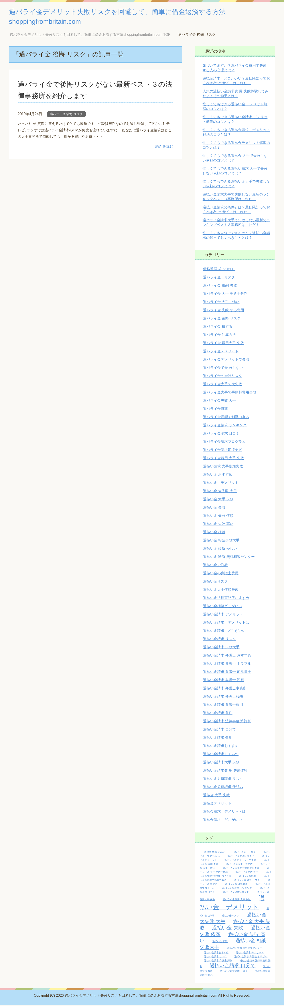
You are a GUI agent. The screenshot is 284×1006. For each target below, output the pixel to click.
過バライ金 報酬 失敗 (220, 286)
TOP (90, 36)
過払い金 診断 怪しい (220, 549)
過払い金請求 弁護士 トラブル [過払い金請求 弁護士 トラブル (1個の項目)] (250, 957)
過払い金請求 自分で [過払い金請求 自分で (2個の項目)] (232, 966)
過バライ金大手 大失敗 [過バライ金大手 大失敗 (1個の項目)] (239, 865)
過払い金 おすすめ (217, 475)
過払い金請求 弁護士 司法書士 (227, 673)
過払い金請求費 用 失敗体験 (225, 771)
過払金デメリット (217, 804)
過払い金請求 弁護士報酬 (223, 697)
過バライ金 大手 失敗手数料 (225, 295)
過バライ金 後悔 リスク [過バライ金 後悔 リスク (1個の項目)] (247, 881)
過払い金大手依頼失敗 (221, 591)
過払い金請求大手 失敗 (221, 763)
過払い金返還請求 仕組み (223, 788)
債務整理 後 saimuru (219, 270)
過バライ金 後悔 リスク (66, 115)
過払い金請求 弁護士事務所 (225, 689)
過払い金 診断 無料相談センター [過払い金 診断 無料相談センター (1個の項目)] (244, 949)
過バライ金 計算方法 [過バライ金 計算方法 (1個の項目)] (236, 885)
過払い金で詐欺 (215, 566)
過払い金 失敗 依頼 (218, 517)
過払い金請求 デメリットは (226, 623)
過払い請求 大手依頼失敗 (223, 467)
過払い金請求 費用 (217, 739)
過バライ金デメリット (221, 352)
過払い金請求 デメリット (223, 615)
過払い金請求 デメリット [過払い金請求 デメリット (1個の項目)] (250, 953)
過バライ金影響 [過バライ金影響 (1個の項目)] (247, 877)
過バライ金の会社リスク (222, 377)
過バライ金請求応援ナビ (222, 451)
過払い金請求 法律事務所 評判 (227, 722)
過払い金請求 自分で (219, 730)
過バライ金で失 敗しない (223, 369)
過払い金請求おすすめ (221, 747)
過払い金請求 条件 (217, 714)
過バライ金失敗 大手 (219, 401)
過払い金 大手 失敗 (218, 500)
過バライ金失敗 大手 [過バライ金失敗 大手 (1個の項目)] (246, 873)
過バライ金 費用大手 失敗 (223, 344)
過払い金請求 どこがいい (224, 632)
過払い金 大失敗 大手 (220, 492)
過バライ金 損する (217, 327)
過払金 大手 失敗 (216, 796)
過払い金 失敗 (214, 508)
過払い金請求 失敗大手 (221, 648)
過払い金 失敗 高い (218, 525)
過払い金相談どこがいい (222, 607)
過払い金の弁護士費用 (221, 574)
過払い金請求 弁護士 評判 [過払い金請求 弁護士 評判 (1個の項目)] (218, 961)
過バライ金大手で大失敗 (222, 385)
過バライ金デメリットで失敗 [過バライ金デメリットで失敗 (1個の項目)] (240, 861)
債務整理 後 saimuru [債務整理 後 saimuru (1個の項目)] (215, 853)
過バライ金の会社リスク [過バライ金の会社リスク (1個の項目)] (240, 857)
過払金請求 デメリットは (224, 812)
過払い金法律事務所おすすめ (226, 599)
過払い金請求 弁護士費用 (223, 706)
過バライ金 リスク (219, 278)
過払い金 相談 (214, 533)
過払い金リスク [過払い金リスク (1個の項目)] (230, 916)
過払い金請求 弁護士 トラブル (227, 665)
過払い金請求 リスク (219, 640)
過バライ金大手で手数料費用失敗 (229, 393)
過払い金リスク (215, 582)
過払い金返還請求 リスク (223, 780)
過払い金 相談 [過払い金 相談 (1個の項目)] (220, 942)
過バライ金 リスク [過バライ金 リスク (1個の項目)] (245, 853)
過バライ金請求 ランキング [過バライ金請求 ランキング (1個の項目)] (237, 889)
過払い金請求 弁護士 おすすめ (227, 656)
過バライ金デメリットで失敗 (226, 360)
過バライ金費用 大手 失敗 (223, 459)
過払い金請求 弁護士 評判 (223, 681)
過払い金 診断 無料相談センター (229, 558)
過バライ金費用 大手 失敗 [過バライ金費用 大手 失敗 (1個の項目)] (237, 900)
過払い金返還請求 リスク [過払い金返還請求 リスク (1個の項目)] (234, 972)
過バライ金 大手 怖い (221, 303)
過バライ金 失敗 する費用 (223, 311)
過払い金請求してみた (221, 755)
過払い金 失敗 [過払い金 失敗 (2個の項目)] (227, 929)
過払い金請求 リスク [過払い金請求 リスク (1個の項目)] (215, 957)
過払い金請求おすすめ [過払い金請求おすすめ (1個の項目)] (216, 953)
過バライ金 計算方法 (219, 336)
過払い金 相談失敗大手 (221, 541)
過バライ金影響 (215, 410)
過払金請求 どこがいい (222, 821)
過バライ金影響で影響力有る (226, 418)
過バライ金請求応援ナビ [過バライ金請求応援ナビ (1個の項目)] (236, 893)
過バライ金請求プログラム (224, 443)
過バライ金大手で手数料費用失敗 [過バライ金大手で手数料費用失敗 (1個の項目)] (241, 869)
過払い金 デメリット (221, 484)
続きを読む (164, 147)
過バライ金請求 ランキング (225, 426)
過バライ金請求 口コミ (221, 434)
